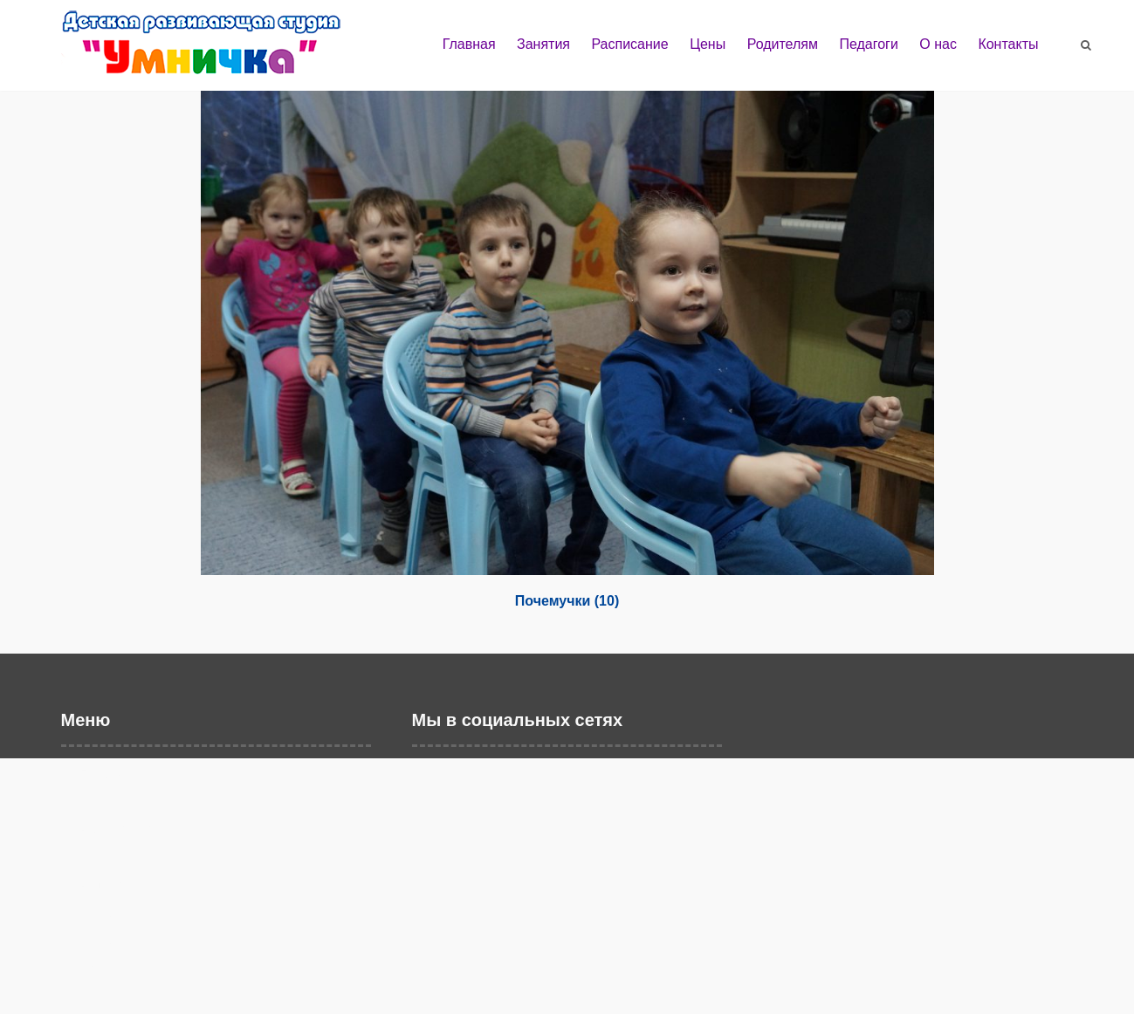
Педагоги (868, 44)
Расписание (629, 44)
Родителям (782, 44)
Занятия (543, 44)
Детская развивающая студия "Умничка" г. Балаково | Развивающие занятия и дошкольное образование (218, 50)
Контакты (1008, 44)
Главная (469, 44)
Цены (707, 44)
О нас (938, 44)
